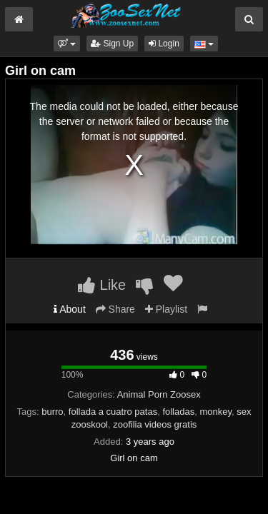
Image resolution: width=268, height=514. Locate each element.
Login (164, 44)
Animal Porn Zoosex (159, 394)
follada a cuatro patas (113, 411)
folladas (178, 411)
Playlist (166, 309)
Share (115, 309)
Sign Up (112, 44)
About (70, 309)
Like (102, 285)
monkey (215, 411)
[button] (67, 43)
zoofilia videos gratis (155, 424)
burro (52, 411)
